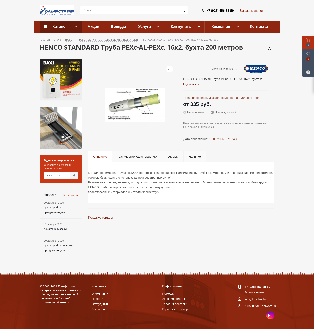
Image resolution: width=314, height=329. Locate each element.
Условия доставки (174, 304)
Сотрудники (100, 304)
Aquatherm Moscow (55, 228)
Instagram (270, 315)
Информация (172, 286)
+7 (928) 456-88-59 (220, 10)
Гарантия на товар (175, 309)
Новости (97, 298)
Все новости (70, 195)
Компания (99, 286)
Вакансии (98, 309)
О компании (100, 293)
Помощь (168, 293)
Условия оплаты (173, 298)
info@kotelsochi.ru (256, 299)
